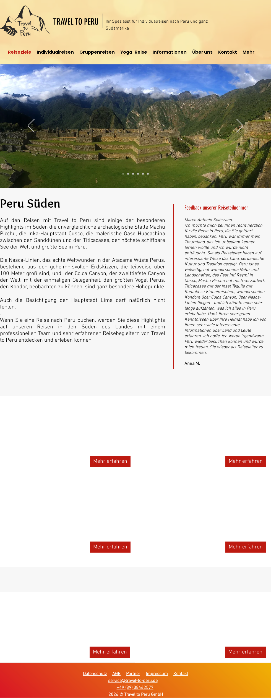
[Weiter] (239, 126)
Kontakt (180, 674)
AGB (116, 674)
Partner (133, 674)
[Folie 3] (133, 174)
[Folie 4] (138, 174)
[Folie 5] (143, 174)
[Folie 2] (128, 174)
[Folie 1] (123, 174)
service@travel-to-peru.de (133, 681)
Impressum (157, 674)
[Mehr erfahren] (110, 461)
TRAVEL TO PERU (75, 22)
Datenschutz (95, 674)
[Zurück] (31, 126)
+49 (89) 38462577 (135, 688)
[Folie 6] (148, 174)
